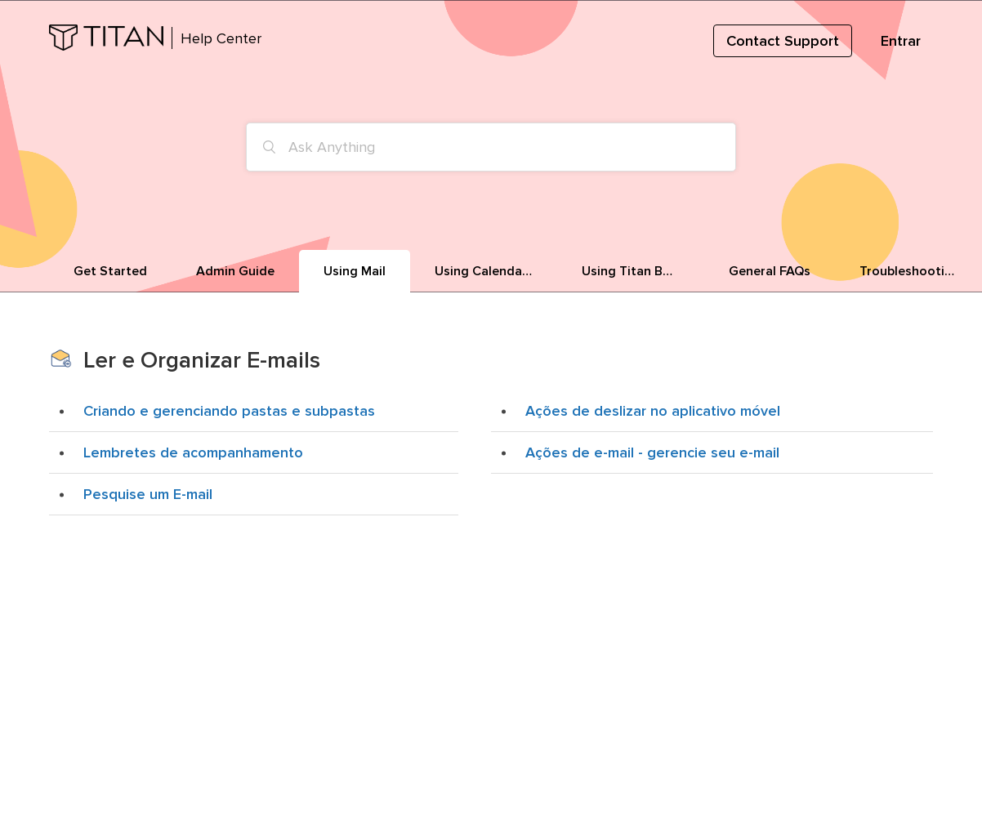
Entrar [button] (901, 41)
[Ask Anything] (491, 147)
